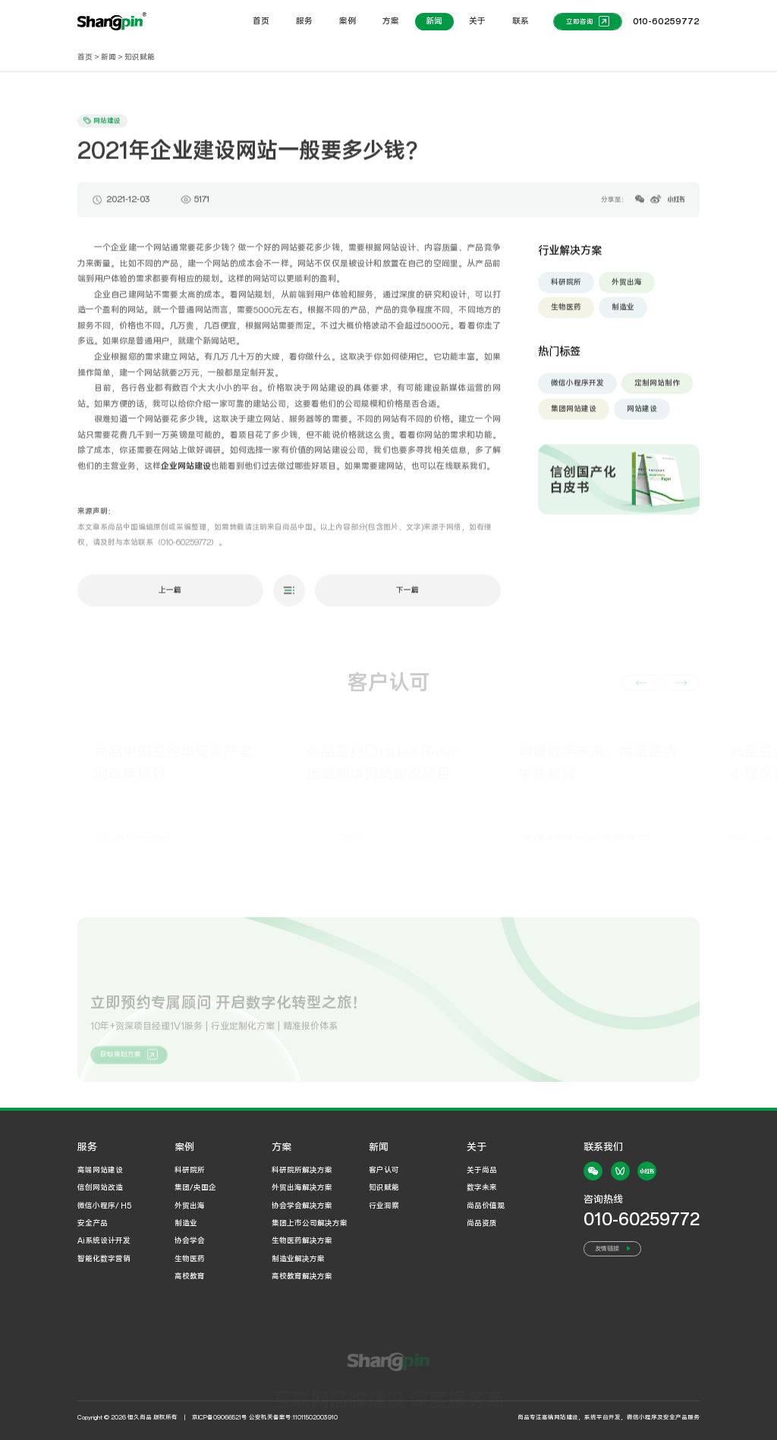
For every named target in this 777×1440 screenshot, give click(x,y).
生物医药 (566, 313)
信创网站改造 (100, 1188)
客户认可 (384, 1170)
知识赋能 (139, 57)
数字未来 (482, 1188)
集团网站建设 (573, 414)
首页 (261, 21)
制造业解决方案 (298, 1259)
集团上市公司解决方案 (310, 1223)
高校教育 (190, 1276)
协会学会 (190, 1241)
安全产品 (92, 1223)
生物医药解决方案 (302, 1241)
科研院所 (566, 287)
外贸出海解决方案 (302, 1188)
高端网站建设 (100, 1170)
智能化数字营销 (104, 1259)
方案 (390, 21)
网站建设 (642, 414)
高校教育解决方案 (302, 1276)
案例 (347, 21)
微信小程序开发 (577, 388)
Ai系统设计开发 (104, 1241)
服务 (304, 21)
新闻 (434, 21)
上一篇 (170, 595)
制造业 (623, 313)
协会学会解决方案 (302, 1206)
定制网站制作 (657, 388)
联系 (520, 21)
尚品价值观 (486, 1206)
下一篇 (407, 595)
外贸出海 (627, 287)
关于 (477, 21)
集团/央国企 (195, 1188)
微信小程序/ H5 (104, 1206)
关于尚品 (482, 1170)
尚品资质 (482, 1223)
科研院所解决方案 (302, 1170)
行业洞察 (384, 1206)
